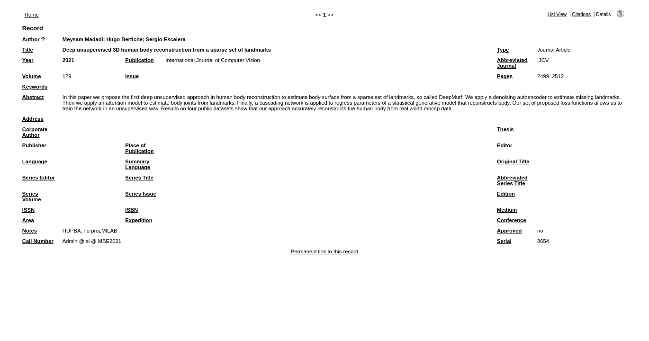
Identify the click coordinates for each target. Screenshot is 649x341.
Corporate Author (34, 132)
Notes (29, 230)
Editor (504, 145)
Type (503, 50)
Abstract (33, 97)
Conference (511, 220)
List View (557, 14)
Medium (507, 210)
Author (31, 39)
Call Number (38, 241)
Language (34, 161)
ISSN (28, 210)
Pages (505, 76)
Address (33, 119)
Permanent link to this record (324, 251)
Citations (581, 14)
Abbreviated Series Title (512, 180)
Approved (509, 230)
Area (28, 220)
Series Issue (140, 194)
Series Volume (31, 196)
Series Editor (38, 177)
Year (28, 60)
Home (32, 15)
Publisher (34, 145)
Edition (506, 194)
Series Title (139, 177)
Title (27, 50)
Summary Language (137, 164)
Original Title (513, 161)
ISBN (131, 210)
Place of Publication (139, 148)
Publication (139, 60)
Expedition (138, 220)
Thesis (505, 129)
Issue (132, 76)
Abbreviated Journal (512, 63)
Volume (31, 76)
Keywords (34, 87)
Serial (504, 241)
